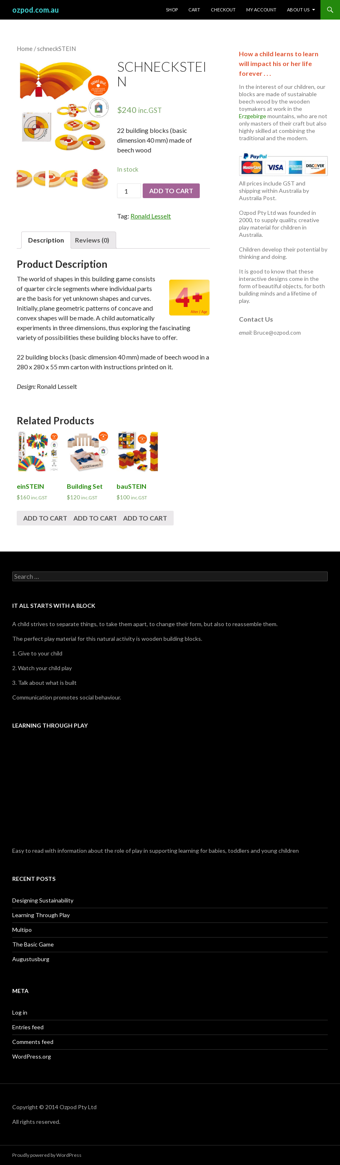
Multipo (22, 929)
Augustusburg (30, 958)
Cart (194, 9)
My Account (261, 9)
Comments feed (32, 1041)
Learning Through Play (41, 914)
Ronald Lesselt (150, 216)
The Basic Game (33, 944)
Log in (19, 1012)
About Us (298, 9)
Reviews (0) (92, 240)
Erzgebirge (252, 116)
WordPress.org (31, 1056)
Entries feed (28, 1027)
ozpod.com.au (35, 9)
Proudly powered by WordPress (47, 1155)
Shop (172, 9)
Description (46, 240)
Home (25, 48)
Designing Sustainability (42, 900)
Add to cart (171, 190)
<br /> (170, 789)
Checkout (223, 9)
